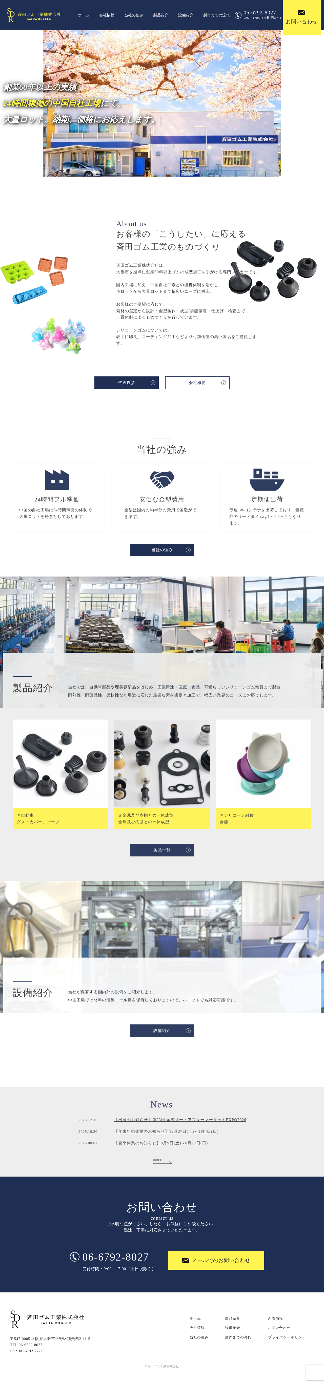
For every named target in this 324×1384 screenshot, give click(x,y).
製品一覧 (161, 855)
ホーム (83, 15)
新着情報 (275, 1318)
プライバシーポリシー (287, 1337)
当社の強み (133, 15)
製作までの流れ (216, 15)
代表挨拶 (126, 382)
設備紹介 (185, 15)
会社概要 (197, 382)
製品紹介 (160, 15)
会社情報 (106, 15)
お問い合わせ (279, 1328)
